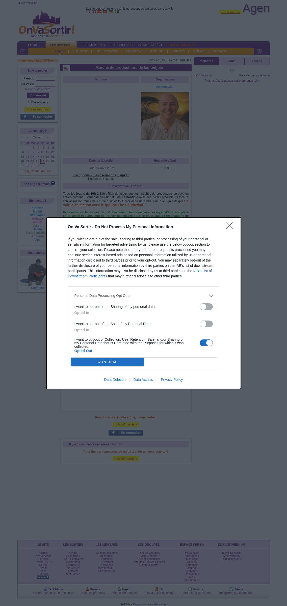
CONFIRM (107, 362)
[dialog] (143, 303)
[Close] (231, 227)
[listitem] (143, 295)
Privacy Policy (172, 380)
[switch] (206, 306)
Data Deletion (115, 380)
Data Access (143, 380)
